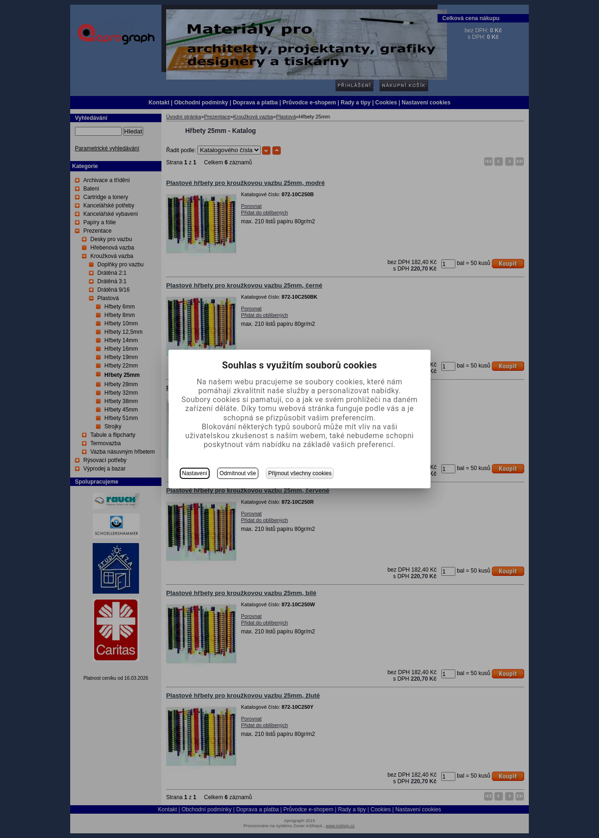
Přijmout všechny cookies (299, 473)
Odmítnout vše (237, 473)
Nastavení (194, 473)
